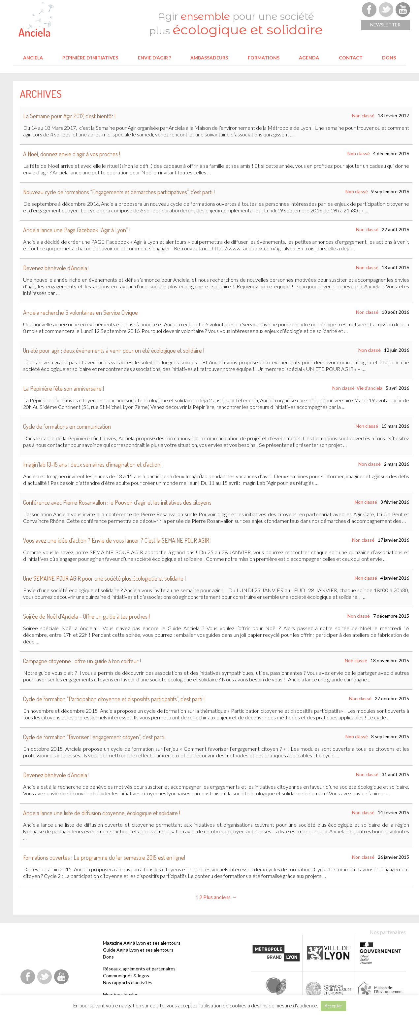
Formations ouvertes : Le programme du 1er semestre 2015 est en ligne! (104, 857)
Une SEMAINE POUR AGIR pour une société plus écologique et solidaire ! (104, 578)
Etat (380, 953)
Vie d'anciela (369, 388)
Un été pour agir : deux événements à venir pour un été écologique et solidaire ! (113, 350)
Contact (351, 57)
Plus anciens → (220, 897)
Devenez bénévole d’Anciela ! (56, 268)
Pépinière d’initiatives (90, 57)
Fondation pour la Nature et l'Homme (329, 989)
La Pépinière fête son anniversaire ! (63, 388)
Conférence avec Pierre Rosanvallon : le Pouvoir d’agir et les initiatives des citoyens (117, 502)
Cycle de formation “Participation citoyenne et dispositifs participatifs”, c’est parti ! (114, 699)
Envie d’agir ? (154, 57)
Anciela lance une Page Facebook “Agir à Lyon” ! (76, 230)
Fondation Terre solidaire (276, 989)
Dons (389, 57)
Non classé (363, 115)
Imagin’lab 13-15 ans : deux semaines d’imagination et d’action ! (93, 464)
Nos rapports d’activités (127, 982)
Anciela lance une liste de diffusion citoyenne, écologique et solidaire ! (101, 812)
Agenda (309, 57)
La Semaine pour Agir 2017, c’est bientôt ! (69, 116)
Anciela (33, 57)
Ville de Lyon (328, 953)
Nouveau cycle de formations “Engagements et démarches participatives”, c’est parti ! (119, 192)
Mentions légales (120, 994)
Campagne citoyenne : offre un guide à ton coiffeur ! (82, 661)
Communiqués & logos (126, 975)
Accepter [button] (333, 1005)
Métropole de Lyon (276, 953)
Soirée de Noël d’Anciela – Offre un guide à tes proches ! (86, 616)
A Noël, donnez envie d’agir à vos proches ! (71, 154)
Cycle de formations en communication (67, 426)
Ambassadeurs (209, 57)
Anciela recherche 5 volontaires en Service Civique (80, 312)
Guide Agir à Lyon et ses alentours (138, 950)
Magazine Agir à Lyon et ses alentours (141, 943)
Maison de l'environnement (381, 989)
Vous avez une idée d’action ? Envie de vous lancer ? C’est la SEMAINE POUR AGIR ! (117, 540)
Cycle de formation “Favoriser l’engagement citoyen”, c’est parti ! (95, 737)
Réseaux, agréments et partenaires (139, 968)
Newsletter (385, 24)
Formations (263, 57)
